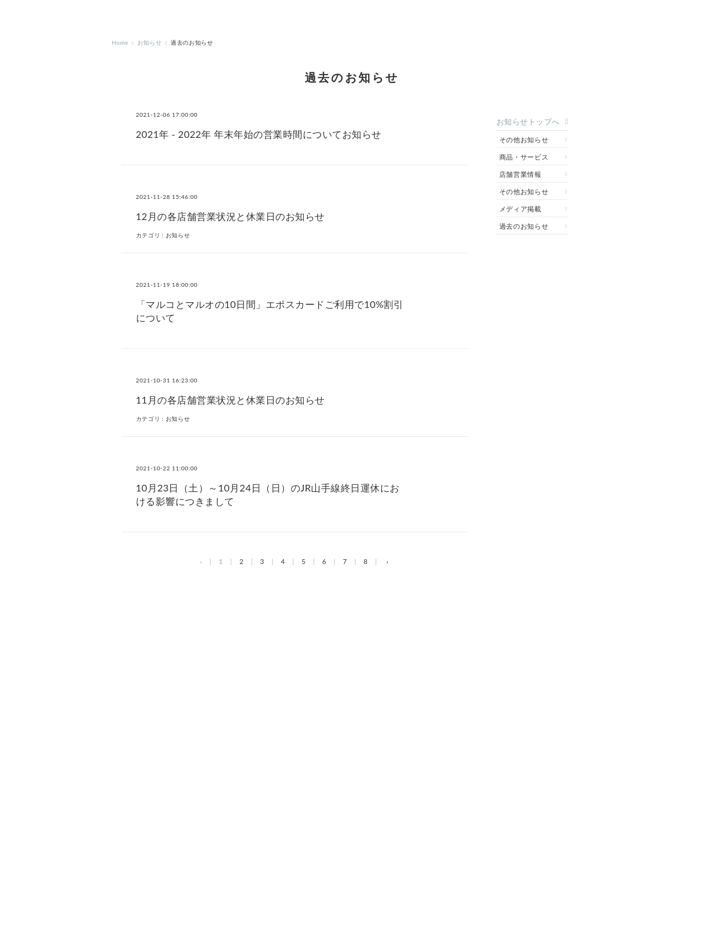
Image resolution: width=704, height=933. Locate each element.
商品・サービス (524, 157)
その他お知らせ (524, 139)
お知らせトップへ (528, 121)
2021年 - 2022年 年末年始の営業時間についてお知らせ (259, 134)
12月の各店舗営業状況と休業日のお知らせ (230, 216)
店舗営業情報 (520, 174)
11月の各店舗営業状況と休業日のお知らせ (230, 399)
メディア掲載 (520, 209)
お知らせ (149, 42)
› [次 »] (387, 561)
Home (120, 42)
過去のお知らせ (524, 226)
